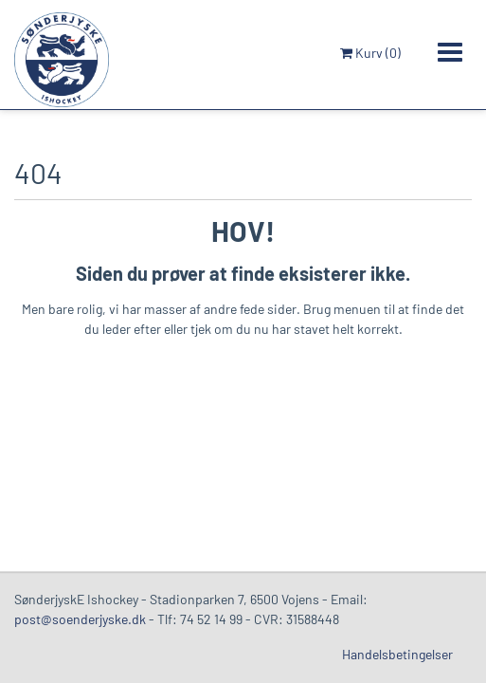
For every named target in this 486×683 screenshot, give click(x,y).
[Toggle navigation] (450, 52)
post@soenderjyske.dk (80, 619)
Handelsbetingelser (397, 654)
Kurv (370, 53)
